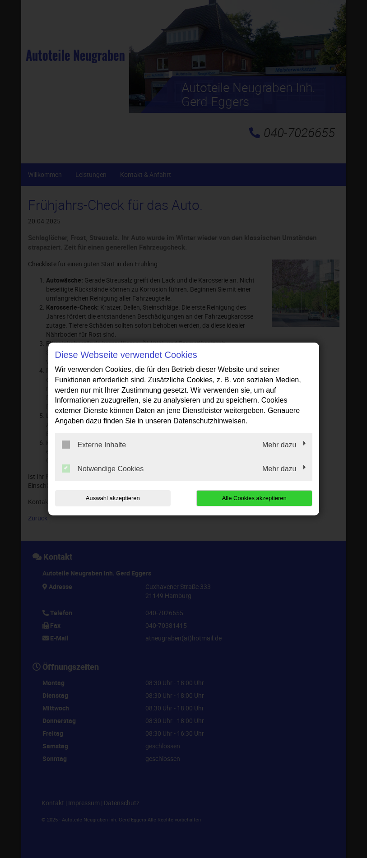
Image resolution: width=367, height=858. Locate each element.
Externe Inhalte (94, 445)
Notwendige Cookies (103, 468)
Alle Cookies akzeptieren (254, 498)
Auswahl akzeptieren (113, 498)
